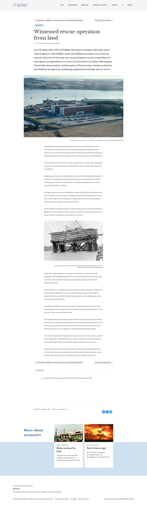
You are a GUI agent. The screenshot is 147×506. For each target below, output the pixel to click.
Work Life (85, 5)
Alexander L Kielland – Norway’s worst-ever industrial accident (60, 20)
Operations (72, 5)
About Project (83, 499)
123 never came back (103, 20)
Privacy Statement (62, 499)
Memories (39, 25)
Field (62, 5)
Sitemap (73, 499)
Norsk (130, 5)
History (115, 5)
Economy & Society (100, 5)
